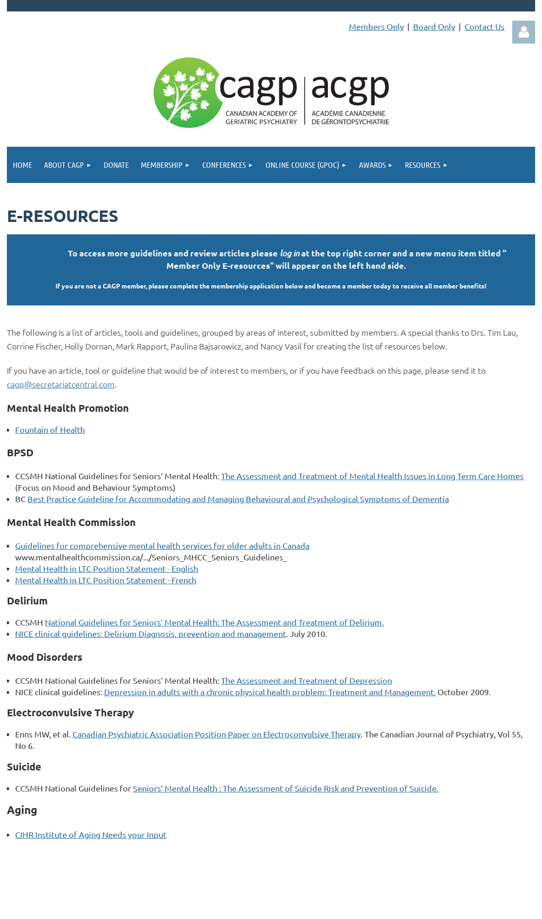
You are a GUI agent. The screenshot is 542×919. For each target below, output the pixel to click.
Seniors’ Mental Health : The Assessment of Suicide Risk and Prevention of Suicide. (285, 788)
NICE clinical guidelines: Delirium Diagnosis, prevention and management (150, 633)
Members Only (376, 26)
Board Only (434, 26)
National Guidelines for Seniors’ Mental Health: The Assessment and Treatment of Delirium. (214, 622)
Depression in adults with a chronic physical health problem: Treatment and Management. (270, 692)
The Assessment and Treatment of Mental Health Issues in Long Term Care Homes (372, 476)
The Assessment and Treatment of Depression (306, 680)
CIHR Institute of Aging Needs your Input (90, 834)
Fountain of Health (50, 429)
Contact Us (484, 26)
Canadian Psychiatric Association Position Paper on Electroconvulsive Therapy (216, 734)
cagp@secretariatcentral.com (61, 384)
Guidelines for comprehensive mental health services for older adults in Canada (162, 545)
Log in (523, 32)
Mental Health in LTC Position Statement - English (106, 568)
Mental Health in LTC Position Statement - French (105, 580)
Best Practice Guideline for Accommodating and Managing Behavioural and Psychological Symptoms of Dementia (238, 499)
